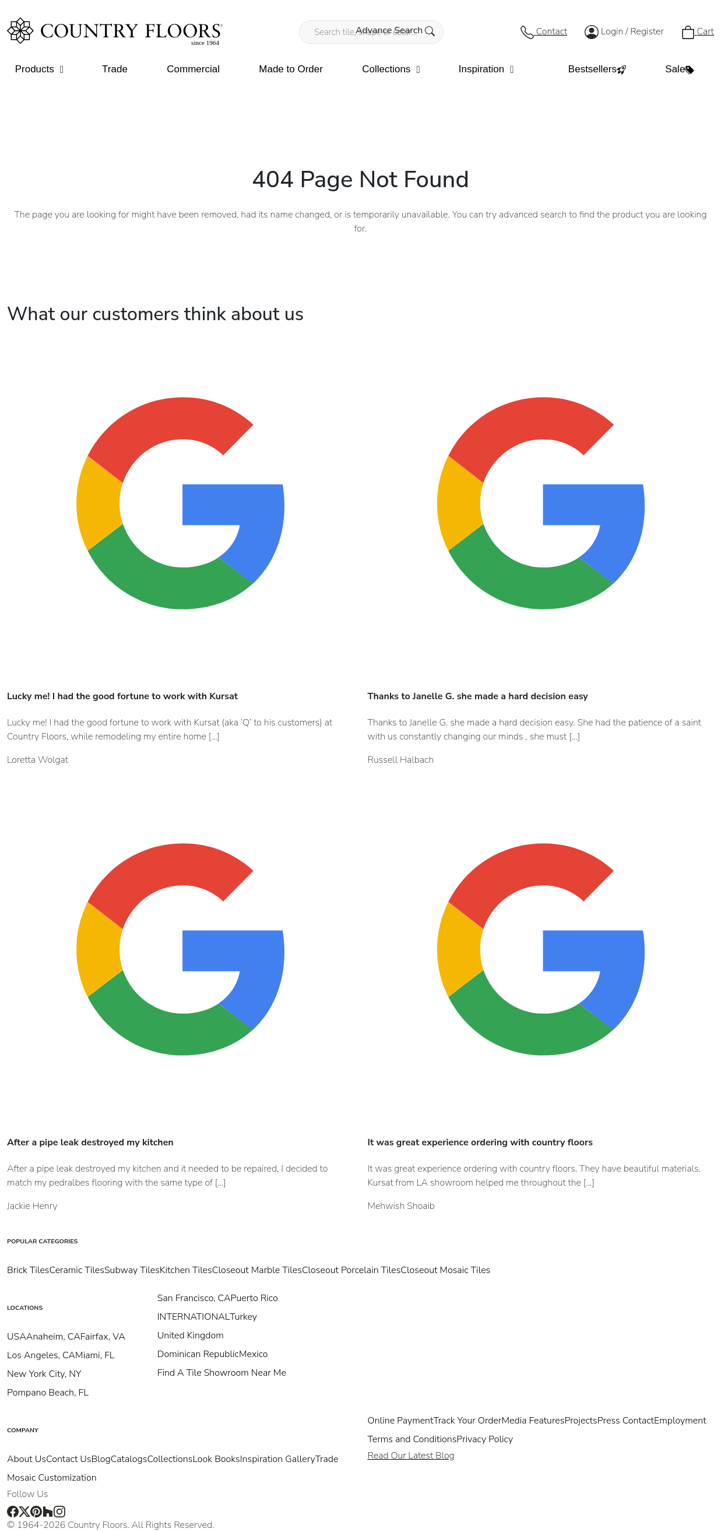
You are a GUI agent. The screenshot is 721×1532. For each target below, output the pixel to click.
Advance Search (395, 30)
